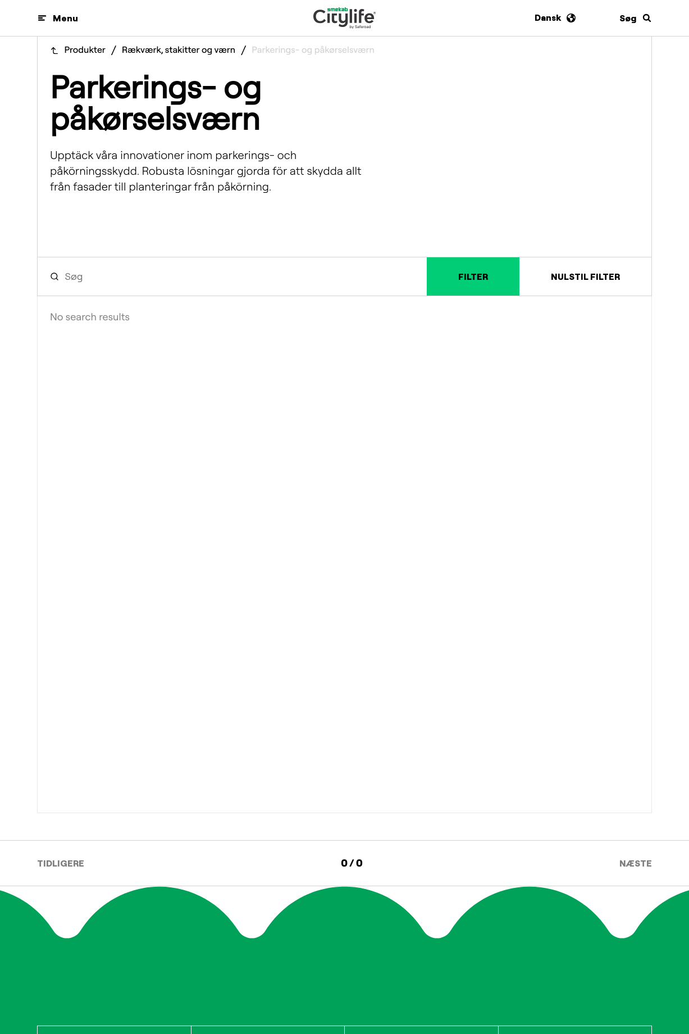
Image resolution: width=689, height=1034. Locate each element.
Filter (473, 276)
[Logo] (344, 18)
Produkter (85, 50)
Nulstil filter (585, 276)
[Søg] (635, 18)
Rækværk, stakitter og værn (178, 50)
